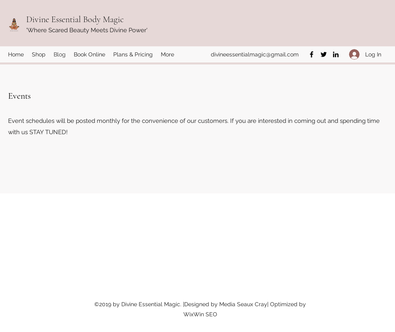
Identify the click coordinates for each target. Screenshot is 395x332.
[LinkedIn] (336, 54)
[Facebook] (312, 54)
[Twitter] (324, 54)
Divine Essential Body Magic (75, 19)
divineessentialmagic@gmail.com (255, 54)
